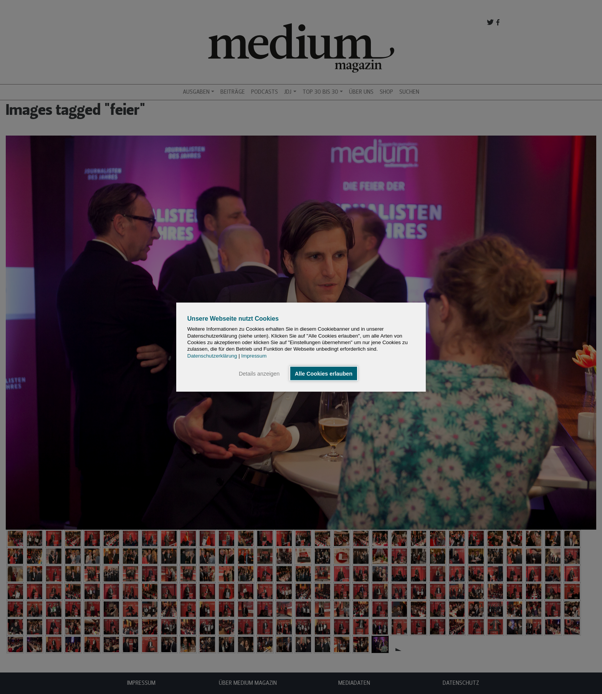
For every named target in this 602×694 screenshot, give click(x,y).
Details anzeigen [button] (259, 373)
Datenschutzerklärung (212, 355)
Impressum (253, 355)
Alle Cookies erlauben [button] (323, 373)
